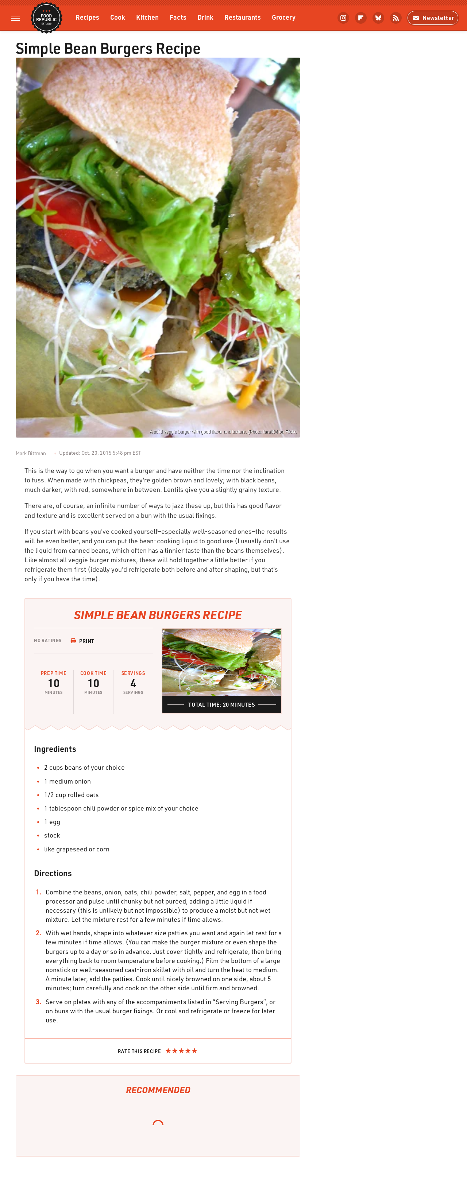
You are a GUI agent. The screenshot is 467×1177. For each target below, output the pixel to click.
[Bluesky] (378, 18)
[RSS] (396, 18)
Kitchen (147, 17)
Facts (178, 17)
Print (82, 641)
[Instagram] (343, 18)
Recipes (87, 17)
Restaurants (242, 17)
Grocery (284, 17)
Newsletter (433, 18)
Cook (117, 17)
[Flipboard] (361, 18)
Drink (205, 17)
